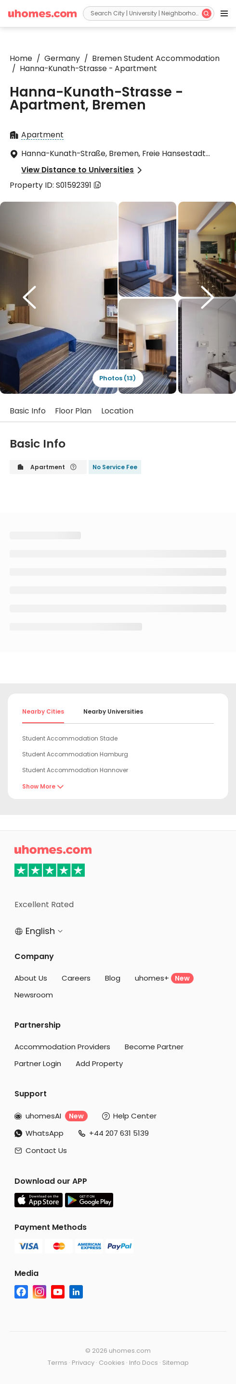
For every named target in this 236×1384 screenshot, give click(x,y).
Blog (112, 978)
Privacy (83, 1362)
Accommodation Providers (62, 1047)
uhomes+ (164, 978)
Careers (76, 978)
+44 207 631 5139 (119, 1133)
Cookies (112, 1362)
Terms (57, 1362)
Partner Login (37, 1063)
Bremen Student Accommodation (152, 58)
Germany (59, 58)
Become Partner (154, 1047)
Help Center (135, 1116)
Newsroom (33, 995)
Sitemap (175, 1362)
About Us (30, 978)
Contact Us (46, 1150)
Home (21, 58)
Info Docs (143, 1362)
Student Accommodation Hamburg (75, 754)
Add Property (99, 1063)
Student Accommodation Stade (70, 738)
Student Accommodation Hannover (75, 770)
